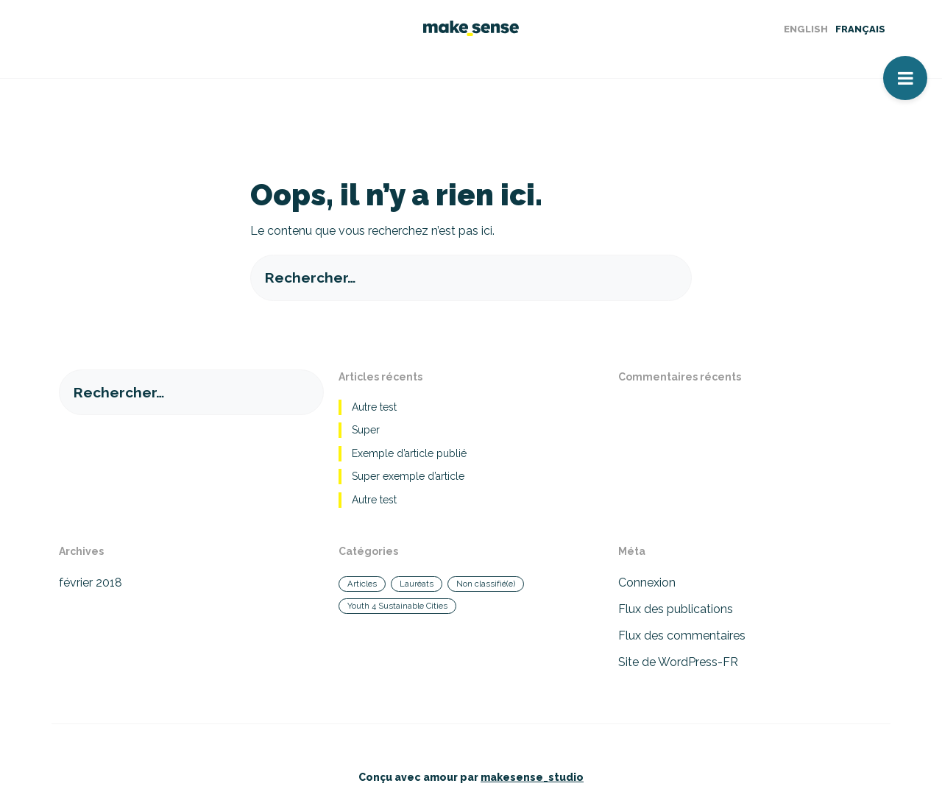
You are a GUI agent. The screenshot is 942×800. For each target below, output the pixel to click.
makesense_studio (532, 777)
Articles (362, 583)
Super (366, 430)
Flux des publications (675, 609)
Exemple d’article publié (409, 453)
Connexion (647, 583)
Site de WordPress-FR (678, 662)
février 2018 (90, 583)
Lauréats (416, 583)
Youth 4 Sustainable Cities (397, 606)
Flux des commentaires (682, 636)
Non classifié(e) (485, 583)
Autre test (374, 407)
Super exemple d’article (408, 476)
